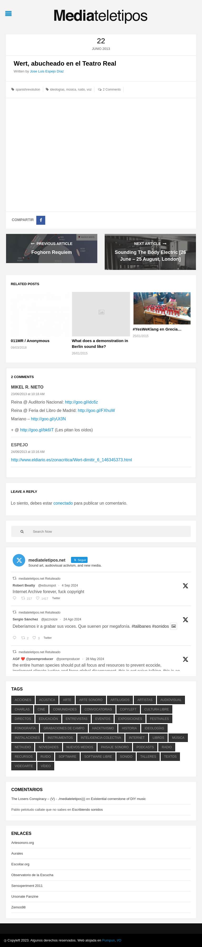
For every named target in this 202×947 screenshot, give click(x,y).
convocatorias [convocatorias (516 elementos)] (98, 709)
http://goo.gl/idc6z (81, 402)
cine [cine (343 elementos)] (41, 709)
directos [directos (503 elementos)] (23, 719)
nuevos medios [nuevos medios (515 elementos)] (80, 747)
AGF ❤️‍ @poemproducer (33, 659)
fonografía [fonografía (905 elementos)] (25, 728)
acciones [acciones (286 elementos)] (23, 700)
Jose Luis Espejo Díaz (47, 71)
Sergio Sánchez (25, 619)
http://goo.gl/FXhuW (96, 410)
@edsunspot (47, 585)
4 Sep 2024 (70, 585)
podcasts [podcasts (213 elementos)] (145, 747)
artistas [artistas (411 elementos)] (145, 700)
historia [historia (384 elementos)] (129, 728)
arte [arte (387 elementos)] (67, 700)
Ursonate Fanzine (24, 896)
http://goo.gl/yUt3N (48, 419)
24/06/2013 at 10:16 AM (27, 452)
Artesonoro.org (22, 843)
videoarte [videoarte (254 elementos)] (24, 766)
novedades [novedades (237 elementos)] (48, 747)
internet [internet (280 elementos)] (137, 738)
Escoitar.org (20, 864)
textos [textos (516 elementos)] (170, 756)
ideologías (57, 89)
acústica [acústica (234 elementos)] (47, 700)
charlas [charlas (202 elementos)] (22, 709)
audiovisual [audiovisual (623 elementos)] (171, 700)
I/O (119, 940)
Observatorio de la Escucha (32, 875)
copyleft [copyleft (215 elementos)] (128, 709)
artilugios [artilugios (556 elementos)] (119, 700)
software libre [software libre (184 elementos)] (98, 756)
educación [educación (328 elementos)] (48, 719)
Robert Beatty (24, 585)
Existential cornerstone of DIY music (118, 799)
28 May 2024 (95, 659)
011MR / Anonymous (30, 340)
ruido (81, 89)
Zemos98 (18, 907)
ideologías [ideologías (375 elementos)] (154, 728)
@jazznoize (49, 619)
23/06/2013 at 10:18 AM (27, 394)
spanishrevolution (28, 89)
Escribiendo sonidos (87, 810)
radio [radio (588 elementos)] (167, 747)
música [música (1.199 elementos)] (178, 738)
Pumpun (108, 940)
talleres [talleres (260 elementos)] (148, 756)
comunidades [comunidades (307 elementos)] (65, 709)
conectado (63, 503)
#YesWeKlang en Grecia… (157, 329)
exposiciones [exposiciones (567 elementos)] (130, 719)
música (71, 89)
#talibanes (141, 626)
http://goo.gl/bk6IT (37, 430)
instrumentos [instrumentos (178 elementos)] (60, 738)
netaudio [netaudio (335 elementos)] (23, 747)
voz (89, 89)
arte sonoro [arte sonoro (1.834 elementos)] (90, 700)
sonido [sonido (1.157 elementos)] (126, 756)
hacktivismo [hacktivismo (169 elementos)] (103, 728)
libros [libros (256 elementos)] (158, 738)
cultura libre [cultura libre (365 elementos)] (156, 709)
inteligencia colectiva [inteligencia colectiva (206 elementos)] (101, 738)
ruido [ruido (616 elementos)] (46, 756)
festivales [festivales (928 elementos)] (159, 719)
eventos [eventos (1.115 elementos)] (102, 719)
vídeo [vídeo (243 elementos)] (45, 766)
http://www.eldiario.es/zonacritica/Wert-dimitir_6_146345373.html (71, 460)
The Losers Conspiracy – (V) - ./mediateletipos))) (48, 799)
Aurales (17, 853)
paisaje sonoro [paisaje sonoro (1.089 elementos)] (115, 747)
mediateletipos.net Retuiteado (39, 578)
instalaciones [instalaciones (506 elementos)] (27, 738)
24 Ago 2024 (72, 619)
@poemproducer (68, 659)
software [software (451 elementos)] (68, 756)
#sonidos (160, 626)
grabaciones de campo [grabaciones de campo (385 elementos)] (63, 728)
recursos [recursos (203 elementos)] (24, 756)
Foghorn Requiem (51, 252)
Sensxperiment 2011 (27, 886)
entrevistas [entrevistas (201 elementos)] (76, 719)
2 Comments (112, 89)
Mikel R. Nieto (27, 387)
